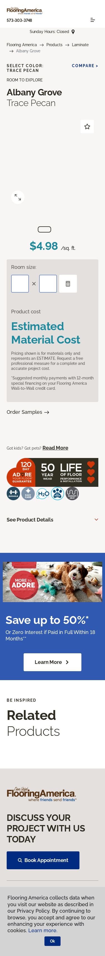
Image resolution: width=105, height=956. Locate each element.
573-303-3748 (19, 20)
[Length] (20, 284)
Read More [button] (55, 448)
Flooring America (22, 45)
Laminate (80, 45)
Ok (52, 941)
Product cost (26, 311)
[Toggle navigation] (92, 19)
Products (54, 45)
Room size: (23, 267)
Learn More (52, 662)
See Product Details (30, 520)
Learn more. (43, 930)
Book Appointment (43, 860)
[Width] (48, 284)
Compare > (85, 66)
